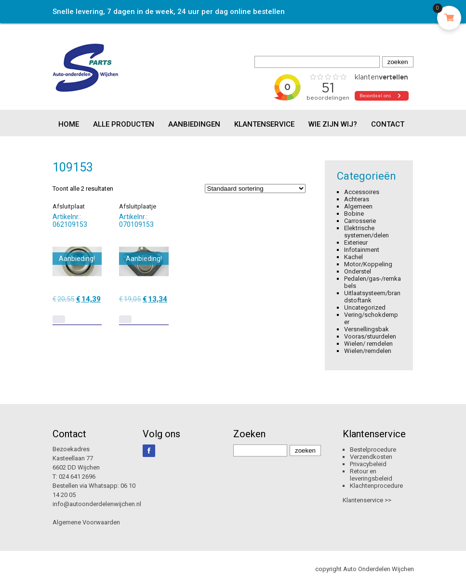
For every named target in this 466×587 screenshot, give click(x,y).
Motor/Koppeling (368, 264)
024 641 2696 (77, 476)
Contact (387, 124)
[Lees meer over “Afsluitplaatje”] (125, 319)
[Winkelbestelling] (255, 188)
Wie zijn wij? (332, 124)
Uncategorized (365, 307)
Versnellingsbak (366, 329)
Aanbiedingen (194, 124)
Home (68, 124)
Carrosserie (360, 220)
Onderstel (357, 271)
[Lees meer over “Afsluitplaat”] (59, 319)
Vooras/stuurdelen (370, 336)
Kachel (353, 257)
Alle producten (123, 124)
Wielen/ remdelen (368, 343)
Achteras (356, 199)
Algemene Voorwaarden (86, 522)
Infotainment (361, 249)
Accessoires (361, 192)
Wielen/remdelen (367, 350)
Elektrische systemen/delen (366, 231)
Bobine (354, 213)
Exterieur (356, 242)
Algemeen (358, 206)
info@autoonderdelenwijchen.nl (97, 504)
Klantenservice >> (367, 500)
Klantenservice (264, 124)
